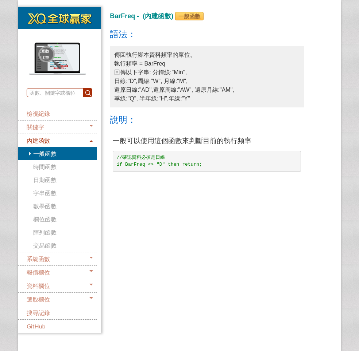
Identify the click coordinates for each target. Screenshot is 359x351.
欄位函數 (45, 219)
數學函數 (45, 205)
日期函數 (45, 179)
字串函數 (45, 192)
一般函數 (45, 153)
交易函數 (45, 245)
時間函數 (45, 166)
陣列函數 (45, 232)
